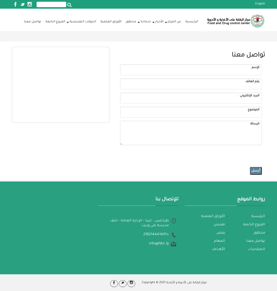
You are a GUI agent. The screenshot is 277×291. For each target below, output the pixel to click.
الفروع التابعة (55, 22)
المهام (219, 241)
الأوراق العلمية (110, 22)
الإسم (255, 67)
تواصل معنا (32, 22)
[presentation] (229, 155)
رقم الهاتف (252, 81)
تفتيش (219, 225)
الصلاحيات (256, 249)
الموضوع (253, 109)
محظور (131, 22)
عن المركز (173, 22)
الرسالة (254, 124)
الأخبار (158, 22)
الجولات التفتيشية (81, 22)
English (260, 4)
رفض (220, 233)
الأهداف (218, 249)
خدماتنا (144, 22)
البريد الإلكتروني (249, 95)
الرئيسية (191, 22)
